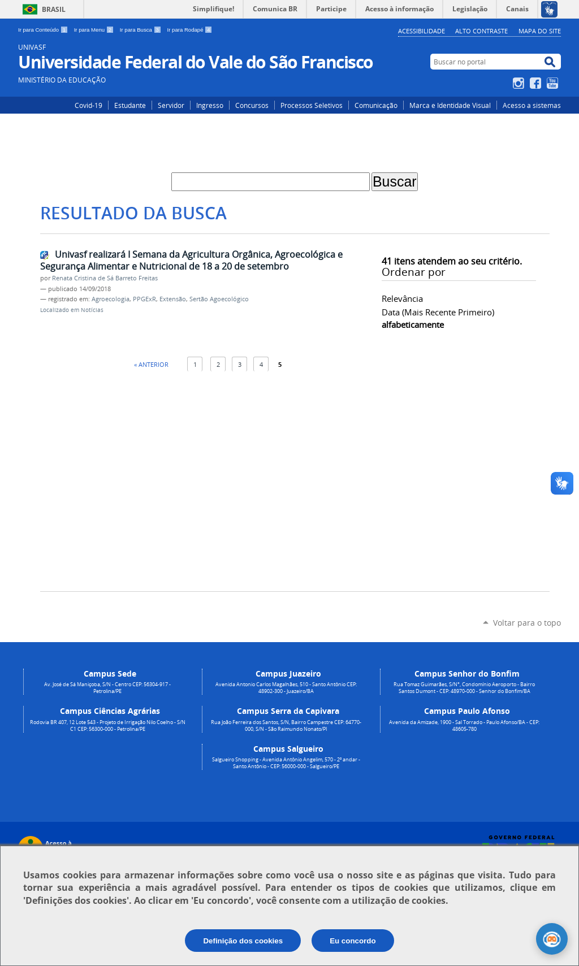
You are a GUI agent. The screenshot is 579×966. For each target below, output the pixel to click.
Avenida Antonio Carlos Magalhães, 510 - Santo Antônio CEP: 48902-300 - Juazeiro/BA (286, 688)
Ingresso (209, 105)
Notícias (92, 310)
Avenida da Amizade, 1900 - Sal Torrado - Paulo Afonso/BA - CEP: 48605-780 (464, 726)
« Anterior (151, 364)
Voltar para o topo (527, 622)
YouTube (554, 83)
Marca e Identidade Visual (450, 105)
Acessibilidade (421, 31)
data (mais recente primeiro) (438, 312)
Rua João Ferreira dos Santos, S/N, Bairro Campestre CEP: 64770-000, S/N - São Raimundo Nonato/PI (286, 726)
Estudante (130, 105)
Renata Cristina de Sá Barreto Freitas (105, 278)
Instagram (520, 83)
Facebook (537, 83)
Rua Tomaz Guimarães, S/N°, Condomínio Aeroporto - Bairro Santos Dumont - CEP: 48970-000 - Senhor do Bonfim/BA (464, 688)
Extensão (172, 299)
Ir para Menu (94, 30)
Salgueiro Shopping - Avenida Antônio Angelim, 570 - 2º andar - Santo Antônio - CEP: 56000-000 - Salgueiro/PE (286, 763)
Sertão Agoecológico (219, 299)
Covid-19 (88, 105)
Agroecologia (110, 299)
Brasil (54, 9)
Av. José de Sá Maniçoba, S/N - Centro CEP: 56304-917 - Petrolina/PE (107, 688)
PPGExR (144, 299)
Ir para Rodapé (190, 30)
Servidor (171, 105)
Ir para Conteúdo (44, 30)
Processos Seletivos (311, 105)
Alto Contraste (481, 31)
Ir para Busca (141, 30)
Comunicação (376, 105)
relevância (402, 298)
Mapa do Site (539, 31)
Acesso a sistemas (532, 105)
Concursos (252, 105)
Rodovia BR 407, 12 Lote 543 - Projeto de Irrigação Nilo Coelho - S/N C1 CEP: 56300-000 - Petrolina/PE (107, 726)
